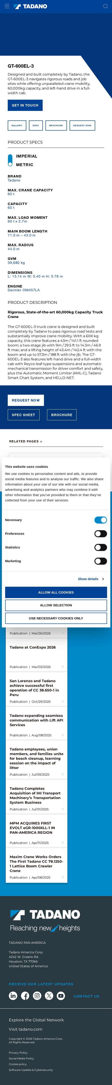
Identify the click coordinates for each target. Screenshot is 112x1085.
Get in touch (25, 105)
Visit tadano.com (25, 1029)
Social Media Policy (21, 1058)
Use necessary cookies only (56, 618)
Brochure (61, 415)
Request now (26, 400)
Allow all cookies (56, 592)
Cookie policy (18, 1064)
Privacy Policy (18, 1052)
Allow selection (56, 605)
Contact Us (86, 996)
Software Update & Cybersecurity (31, 1070)
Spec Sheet (23, 415)
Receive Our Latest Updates (41, 984)
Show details (88, 579)
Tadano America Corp (48, 1038)
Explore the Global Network (36, 1020)
